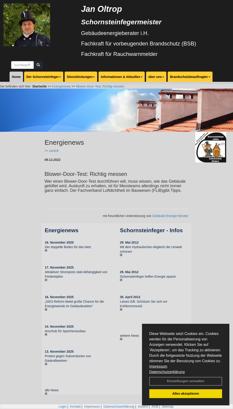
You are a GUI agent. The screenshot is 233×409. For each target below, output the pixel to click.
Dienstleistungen (81, 77)
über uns (156, 77)
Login (62, 406)
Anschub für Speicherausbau (65, 331)
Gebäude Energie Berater (170, 216)
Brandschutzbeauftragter (190, 77)
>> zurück (51, 150)
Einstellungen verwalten (186, 381)
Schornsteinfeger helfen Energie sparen (148, 276)
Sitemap (167, 406)
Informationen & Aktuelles (121, 77)
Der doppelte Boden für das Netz (68, 247)
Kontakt (75, 406)
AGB (155, 406)
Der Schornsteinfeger (43, 77)
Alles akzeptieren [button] (185, 393)
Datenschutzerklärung (167, 372)
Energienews (62, 230)
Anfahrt (143, 406)
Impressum (158, 366)
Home (16, 77)
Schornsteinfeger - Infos (151, 230)
